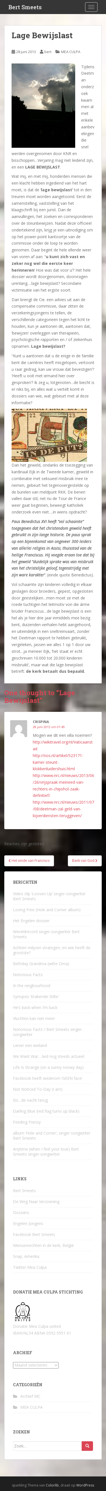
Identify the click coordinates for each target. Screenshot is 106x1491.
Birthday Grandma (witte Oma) (41, 963)
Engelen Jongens (28, 1223)
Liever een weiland (30, 1045)
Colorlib (52, 1485)
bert (47, 51)
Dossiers (21, 1212)
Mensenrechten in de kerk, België (43, 1245)
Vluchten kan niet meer (34, 1018)
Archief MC (30, 1396)
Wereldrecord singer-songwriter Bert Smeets (46, 934)
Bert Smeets (25, 7)
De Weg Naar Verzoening (36, 1201)
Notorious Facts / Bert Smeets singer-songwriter (48, 1032)
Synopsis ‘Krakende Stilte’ (36, 996)
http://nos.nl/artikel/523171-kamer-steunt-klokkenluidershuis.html (58, 762)
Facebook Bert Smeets (34, 1234)
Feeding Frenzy (27, 1122)
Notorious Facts (28, 974)
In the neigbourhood (31, 985)
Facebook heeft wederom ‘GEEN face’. (48, 1078)
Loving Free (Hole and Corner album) (47, 909)
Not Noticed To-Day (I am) (37, 1089)
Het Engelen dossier (31, 920)
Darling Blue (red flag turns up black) (46, 1111)
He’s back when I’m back (35, 1007)
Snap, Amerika (26, 1256)
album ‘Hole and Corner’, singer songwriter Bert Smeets (51, 1135)
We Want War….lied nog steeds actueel (48, 1056)
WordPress (85, 1485)
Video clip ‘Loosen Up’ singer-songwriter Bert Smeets (49, 896)
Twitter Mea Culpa (30, 1267)
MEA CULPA (70, 51)
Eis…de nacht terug (30, 1100)
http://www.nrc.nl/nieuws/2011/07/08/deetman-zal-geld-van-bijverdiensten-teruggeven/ (63, 808)
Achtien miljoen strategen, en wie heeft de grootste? (51, 950)
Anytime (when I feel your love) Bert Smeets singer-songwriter (46, 1151)
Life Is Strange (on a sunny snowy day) (48, 1067)
